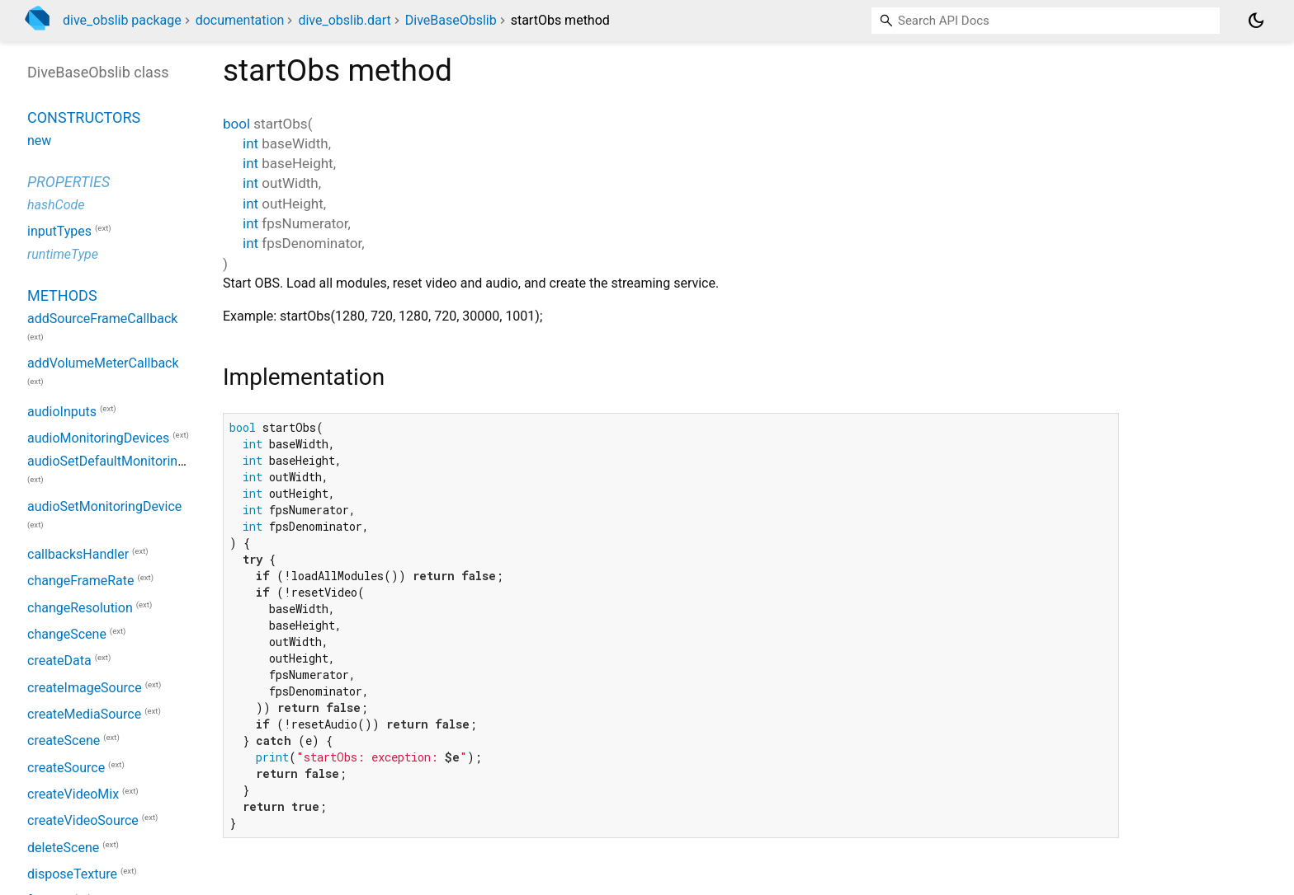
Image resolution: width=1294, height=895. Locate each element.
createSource (66, 768)
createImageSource (84, 688)
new (39, 140)
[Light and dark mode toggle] (1256, 20)
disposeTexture (72, 874)
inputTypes (59, 231)
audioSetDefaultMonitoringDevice (125, 461)
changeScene (66, 634)
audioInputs (62, 411)
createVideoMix (73, 794)
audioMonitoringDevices (98, 438)
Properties (68, 181)
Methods (62, 295)
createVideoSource (83, 821)
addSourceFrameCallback (102, 318)
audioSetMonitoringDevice (104, 506)
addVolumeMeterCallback (103, 363)
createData (59, 661)
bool (236, 123)
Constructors (83, 117)
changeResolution (80, 608)
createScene (63, 741)
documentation (240, 20)
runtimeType (62, 254)
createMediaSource (84, 714)
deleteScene (63, 847)
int (250, 143)
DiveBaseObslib (451, 20)
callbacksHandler (78, 554)
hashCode (55, 205)
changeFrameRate (80, 581)
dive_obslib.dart (344, 20)
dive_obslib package (122, 20)
